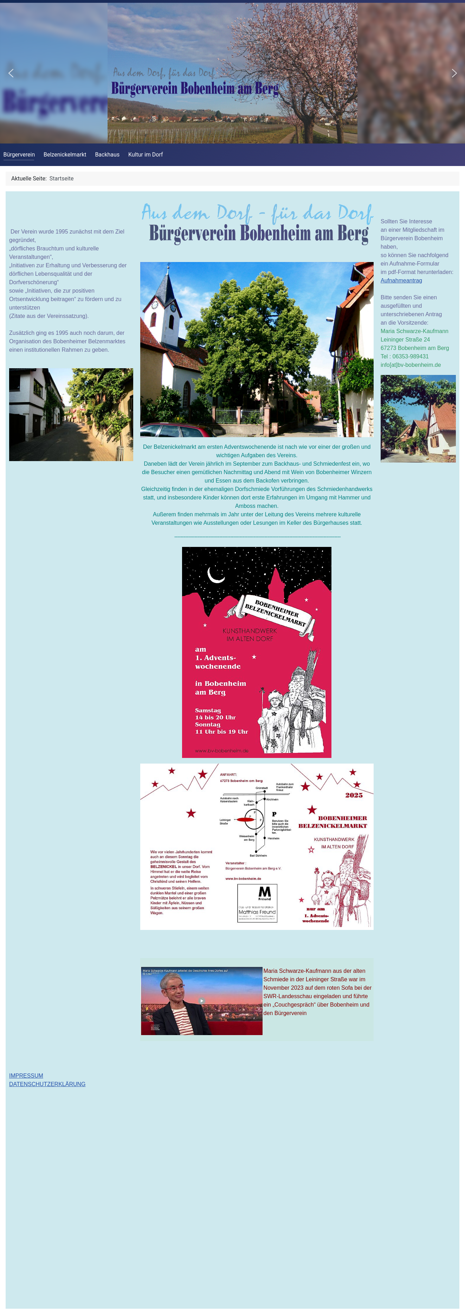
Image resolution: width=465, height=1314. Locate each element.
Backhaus (107, 154)
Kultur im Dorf (145, 154)
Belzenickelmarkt (65, 154)
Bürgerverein (19, 154)
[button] (11, 73)
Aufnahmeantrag (401, 280)
